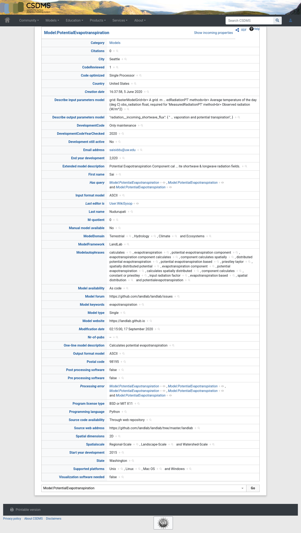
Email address (93, 150)
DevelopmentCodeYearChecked (81, 134)
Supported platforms (89, 469)
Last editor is (95, 203)
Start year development (87, 453)
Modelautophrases (91, 252)
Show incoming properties (213, 33)
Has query (97, 183)
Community (27, 20)
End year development (87, 158)
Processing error (92, 386)
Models (51, 20)
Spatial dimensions (90, 436)
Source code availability (87, 420)
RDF (244, 30)
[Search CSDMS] (249, 20)
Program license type (88, 404)
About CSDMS (33, 518)
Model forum (94, 296)
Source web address (89, 428)
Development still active (86, 142)
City (101, 59)
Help (254, 29)
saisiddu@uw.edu (123, 150)
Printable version (28, 510)
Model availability (91, 288)
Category (97, 43)
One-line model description (84, 345)
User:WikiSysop (121, 203)
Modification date (91, 329)
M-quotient (96, 220)
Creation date (95, 92)
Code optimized (93, 75)
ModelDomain (94, 236)
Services (118, 20)
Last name (97, 212)
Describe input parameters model (80, 100)
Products (96, 20)
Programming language (87, 412)
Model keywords (92, 305)
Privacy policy (12, 518)
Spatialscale (95, 444)
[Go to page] (277, 20)
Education (73, 20)
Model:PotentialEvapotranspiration (76, 32)
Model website (94, 321)
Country (99, 84)
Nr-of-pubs (96, 337)
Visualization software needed (81, 477)
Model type (96, 313)
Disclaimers (53, 518)
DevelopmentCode (91, 125)
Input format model (89, 195)
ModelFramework (91, 244)
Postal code (96, 362)
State (101, 461)
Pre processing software (86, 378)
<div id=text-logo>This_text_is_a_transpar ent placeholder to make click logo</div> (6, 7)
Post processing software (85, 370)
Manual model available (87, 228)
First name (96, 174)
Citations (98, 51)
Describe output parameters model (78, 117)
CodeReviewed (93, 67)
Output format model (89, 354)
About (138, 20)
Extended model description (83, 166)
